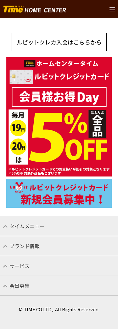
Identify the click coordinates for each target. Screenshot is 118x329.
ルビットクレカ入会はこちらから (59, 42)
